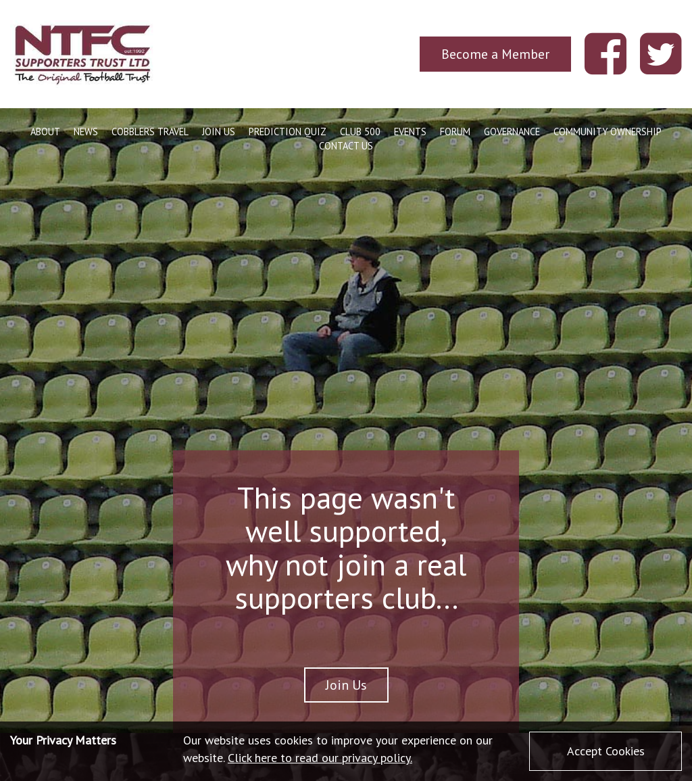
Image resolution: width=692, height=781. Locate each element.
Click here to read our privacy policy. (320, 757)
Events (410, 131)
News (86, 131)
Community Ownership (607, 131)
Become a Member (495, 53)
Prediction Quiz (287, 131)
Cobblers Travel (150, 131)
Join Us (218, 131)
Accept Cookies (606, 751)
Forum (455, 131)
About (45, 131)
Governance (512, 131)
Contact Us (346, 145)
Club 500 (360, 131)
